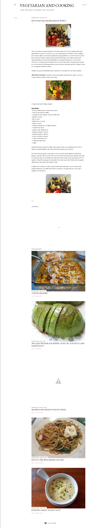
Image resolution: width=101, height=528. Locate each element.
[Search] (84, 5)
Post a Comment (39, 412)
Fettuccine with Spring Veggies (47, 460)
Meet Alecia (28, 10)
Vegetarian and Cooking (47, 5)
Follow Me (50, 10)
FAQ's (43, 10)
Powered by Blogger (50, 523)
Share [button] (15, 17)
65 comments (38, 296)
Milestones (37, 10)
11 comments (38, 348)
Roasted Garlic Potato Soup (45, 510)
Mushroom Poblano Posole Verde (48, 409)
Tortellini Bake (39, 293)
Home (22, 10)
